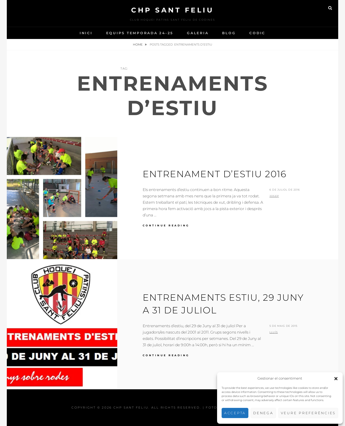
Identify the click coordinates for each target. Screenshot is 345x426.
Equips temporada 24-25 (140, 33)
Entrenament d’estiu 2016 (214, 173)
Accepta (235, 413)
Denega (263, 413)
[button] (336, 378)
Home (138, 44)
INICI (86, 33)
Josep (274, 196)
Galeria (197, 33)
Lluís (273, 332)
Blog (229, 33)
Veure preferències (308, 413)
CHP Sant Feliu (172, 10)
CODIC (257, 33)
